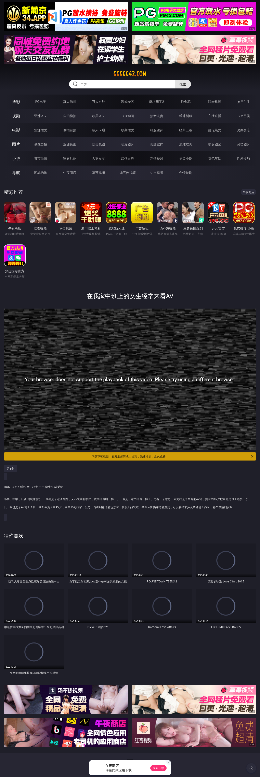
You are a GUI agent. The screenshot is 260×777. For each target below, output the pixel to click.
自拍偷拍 (69, 116)
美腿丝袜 (156, 144)
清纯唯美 (185, 144)
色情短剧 (185, 172)
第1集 (10, 468)
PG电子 (40, 101)
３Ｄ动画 (127, 116)
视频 (16, 115)
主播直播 (214, 116)
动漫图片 (127, 144)
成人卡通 (98, 130)
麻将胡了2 (156, 101)
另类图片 (243, 144)
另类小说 (185, 158)
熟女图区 (214, 144)
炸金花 (186, 101)
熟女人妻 (156, 116)
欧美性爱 (127, 130)
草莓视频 (98, 172)
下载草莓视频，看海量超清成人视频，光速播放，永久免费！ (173, 456)
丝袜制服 (185, 116)
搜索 (183, 84)
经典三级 (185, 130)
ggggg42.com (129, 74)
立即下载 (158, 768)
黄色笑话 (214, 158)
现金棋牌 (214, 101)
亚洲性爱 (40, 130)
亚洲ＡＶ (40, 116)
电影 (16, 130)
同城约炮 (40, 172)
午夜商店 (69, 172)
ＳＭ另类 (243, 116)
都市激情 (40, 158)
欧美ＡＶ (98, 116)
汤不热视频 (127, 172)
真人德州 (69, 101)
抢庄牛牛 (243, 101)
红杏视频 (156, 172)
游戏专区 (127, 101)
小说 (16, 158)
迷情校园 (156, 158)
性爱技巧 (243, 158)
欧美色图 (98, 144)
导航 (16, 172)
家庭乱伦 (69, 158)
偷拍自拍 (69, 130)
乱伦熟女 (214, 130)
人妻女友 (98, 158)
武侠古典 (127, 158)
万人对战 (98, 101)
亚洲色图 (69, 144)
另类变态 (243, 130)
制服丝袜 (156, 130)
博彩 (16, 101)
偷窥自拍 (40, 144)
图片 (16, 144)
